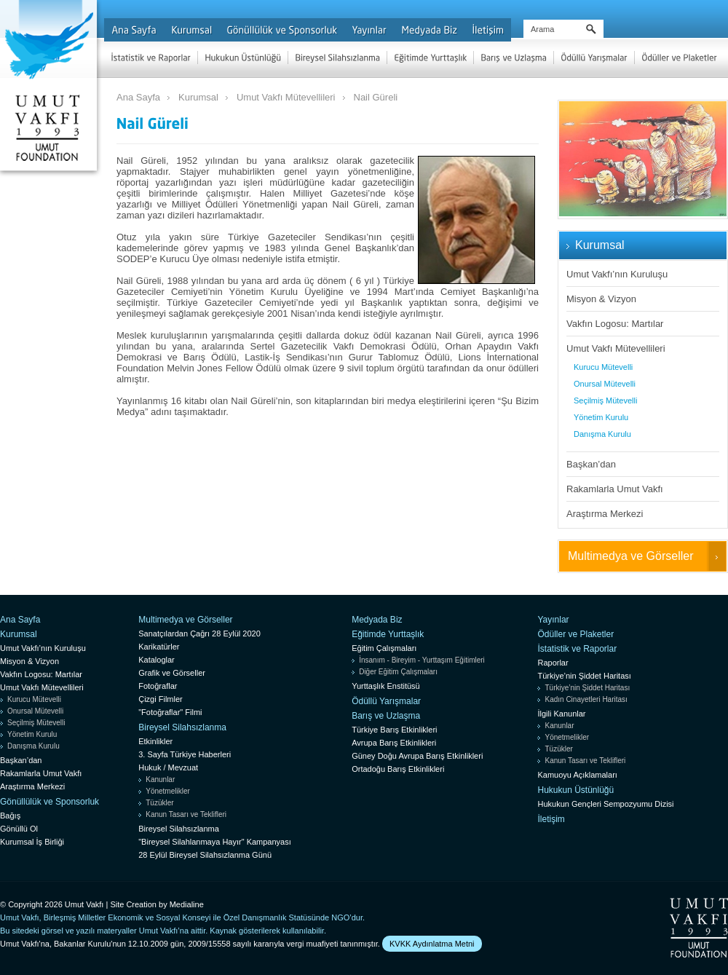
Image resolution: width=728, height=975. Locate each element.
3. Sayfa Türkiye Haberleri (184, 754)
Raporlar (552, 662)
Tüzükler (159, 803)
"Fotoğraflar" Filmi (170, 712)
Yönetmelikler (168, 791)
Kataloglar (156, 659)
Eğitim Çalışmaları (384, 648)
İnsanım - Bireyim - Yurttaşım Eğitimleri (422, 660)
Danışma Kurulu (602, 434)
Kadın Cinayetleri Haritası (586, 699)
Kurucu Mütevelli (603, 367)
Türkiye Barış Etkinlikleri (394, 729)
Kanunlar (160, 779)
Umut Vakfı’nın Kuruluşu (617, 274)
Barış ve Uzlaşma (386, 716)
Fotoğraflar (157, 686)
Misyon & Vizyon (601, 298)
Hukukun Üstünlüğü (575, 790)
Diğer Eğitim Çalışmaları (398, 672)
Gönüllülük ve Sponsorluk (49, 802)
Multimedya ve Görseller (631, 556)
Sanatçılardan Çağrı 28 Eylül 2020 (199, 633)
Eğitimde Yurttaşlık (388, 634)
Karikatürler (158, 646)
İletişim (550, 819)
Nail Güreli (376, 97)
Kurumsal (198, 97)
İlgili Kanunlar (561, 713)
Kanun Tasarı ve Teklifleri (186, 814)
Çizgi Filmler (160, 699)
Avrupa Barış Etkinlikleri (394, 742)
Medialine (187, 904)
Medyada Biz (377, 620)
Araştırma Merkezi (604, 513)
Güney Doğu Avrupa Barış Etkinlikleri (417, 755)
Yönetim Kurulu (601, 417)
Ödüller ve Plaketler (575, 634)
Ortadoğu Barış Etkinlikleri (398, 769)
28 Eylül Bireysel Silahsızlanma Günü (205, 854)
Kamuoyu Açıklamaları (577, 774)
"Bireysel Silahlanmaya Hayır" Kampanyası (214, 841)
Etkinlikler (155, 741)
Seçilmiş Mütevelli (605, 400)
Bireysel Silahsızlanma (182, 727)
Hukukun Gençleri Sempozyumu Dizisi (605, 804)
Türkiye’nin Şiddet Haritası (583, 675)
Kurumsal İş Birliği (32, 841)
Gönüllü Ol (19, 828)
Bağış (10, 815)
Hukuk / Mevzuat (168, 767)
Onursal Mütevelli (605, 383)
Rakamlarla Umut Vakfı (614, 488)
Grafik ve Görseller (171, 672)
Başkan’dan (591, 464)
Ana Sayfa (138, 97)
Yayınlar (553, 620)
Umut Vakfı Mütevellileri (286, 97)
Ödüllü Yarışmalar (386, 701)
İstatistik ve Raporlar (577, 649)
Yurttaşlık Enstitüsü (386, 686)
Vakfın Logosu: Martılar (614, 323)
